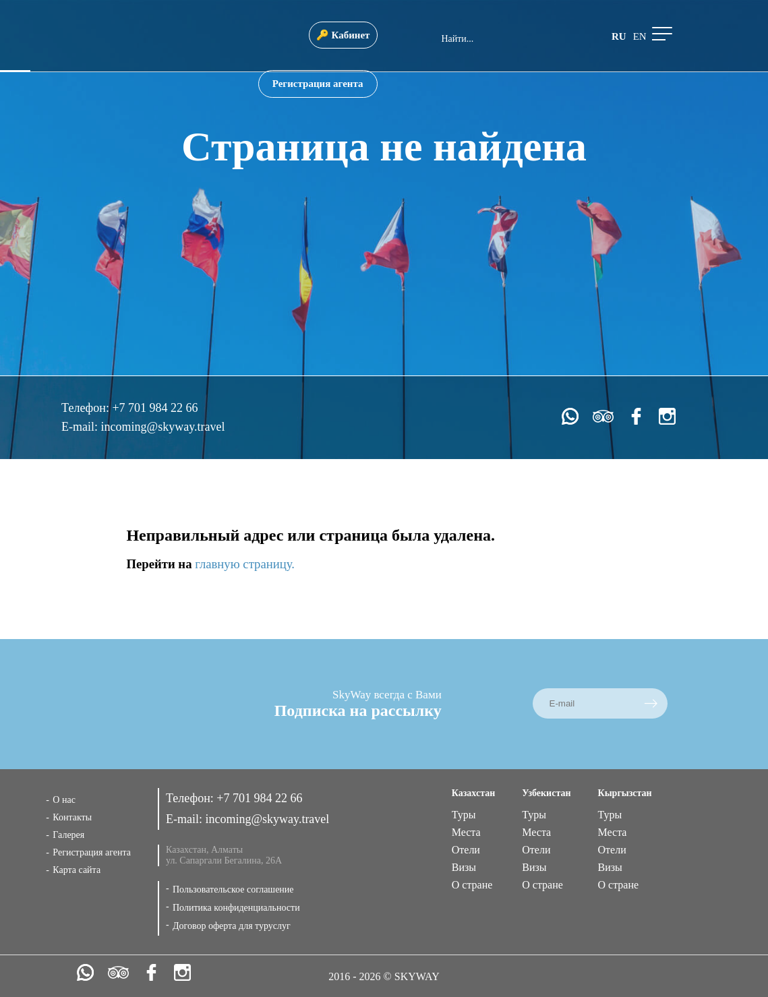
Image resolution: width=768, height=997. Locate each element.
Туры (464, 814)
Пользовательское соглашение (233, 889)
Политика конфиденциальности (236, 908)
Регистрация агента (317, 83)
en (640, 36)
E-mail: (80, 426)
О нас (64, 800)
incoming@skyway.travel (163, 426)
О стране (472, 884)
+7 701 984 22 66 (155, 408)
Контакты (72, 817)
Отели (466, 849)
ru (619, 36)
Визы (464, 867)
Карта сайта (76, 870)
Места (466, 832)
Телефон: (86, 408)
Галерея (68, 835)
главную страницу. (245, 564)
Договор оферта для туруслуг (232, 926)
